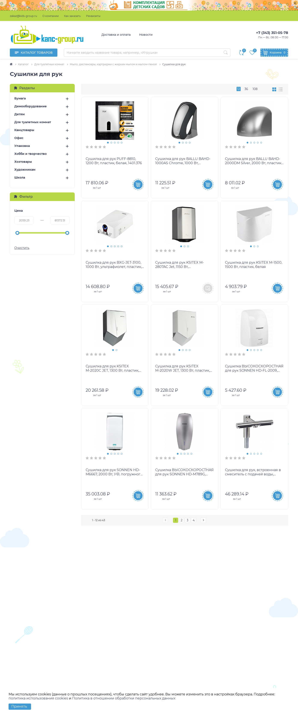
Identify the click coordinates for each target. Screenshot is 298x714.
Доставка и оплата (116, 35)
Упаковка (22, 146)
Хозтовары (23, 162)
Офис (18, 138)
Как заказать (72, 16)
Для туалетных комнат (32, 122)
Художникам (24, 169)
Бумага (20, 98)
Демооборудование (30, 106)
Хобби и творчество (30, 154)
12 (238, 89)
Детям (19, 114)
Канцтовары (24, 130)
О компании (50, 16)
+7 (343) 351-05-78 (272, 33)
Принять (19, 706)
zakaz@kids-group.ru (23, 16)
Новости (146, 35)
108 (255, 89)
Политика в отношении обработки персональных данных (123, 698)
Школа (19, 177)
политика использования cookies (38, 698)
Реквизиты (93, 16)
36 (246, 89)
